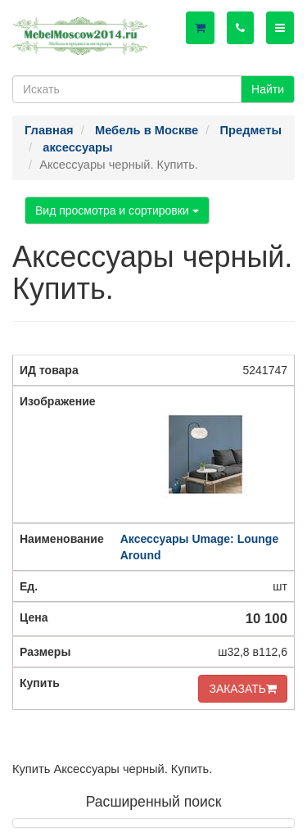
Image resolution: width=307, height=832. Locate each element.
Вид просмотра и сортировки (117, 210)
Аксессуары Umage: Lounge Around (199, 547)
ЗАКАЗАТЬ (243, 688)
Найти (267, 89)
